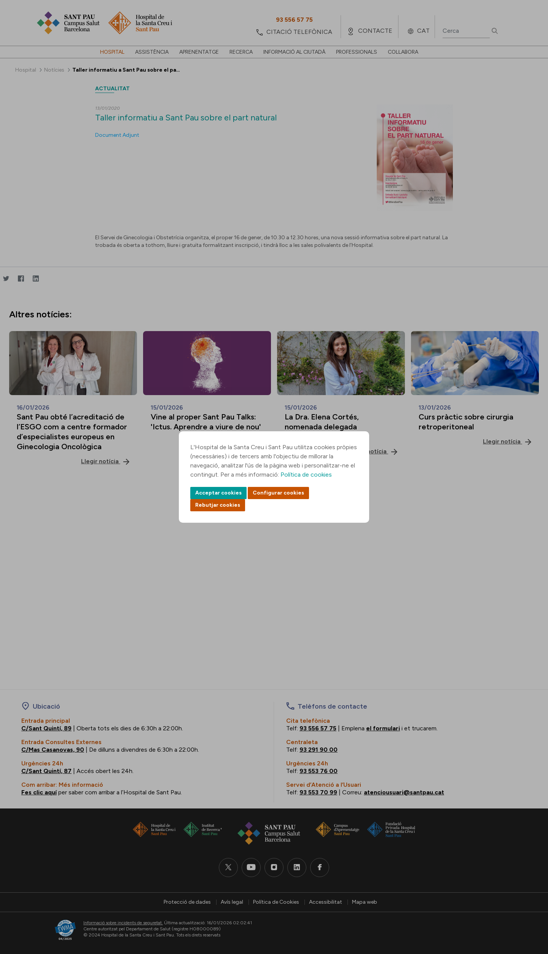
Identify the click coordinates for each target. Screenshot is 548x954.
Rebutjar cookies (217, 505)
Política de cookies (306, 474)
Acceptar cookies (218, 493)
